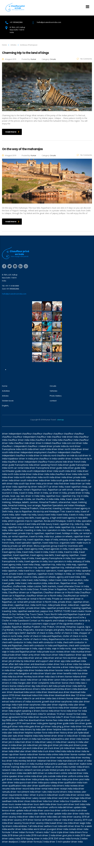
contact (53, 401)
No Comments (84, 59)
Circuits (53, 386)
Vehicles (53, 391)
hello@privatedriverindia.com (14, 294)
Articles (5, 396)
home (4, 386)
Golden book (8, 401)
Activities (6, 391)
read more (12, 131)
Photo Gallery (55, 396)
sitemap (60, 419)
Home (4, 45)
